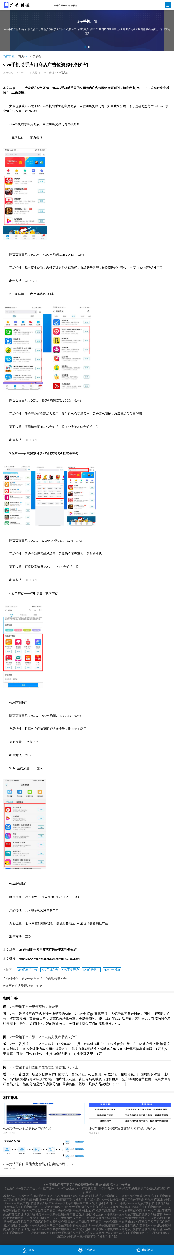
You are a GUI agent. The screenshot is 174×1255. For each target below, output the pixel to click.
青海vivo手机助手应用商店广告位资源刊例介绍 (97, 1221)
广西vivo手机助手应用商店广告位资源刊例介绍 (79, 1203)
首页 (21, 56)
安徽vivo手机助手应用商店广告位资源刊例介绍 (48, 1195)
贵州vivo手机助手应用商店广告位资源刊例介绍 (139, 1203)
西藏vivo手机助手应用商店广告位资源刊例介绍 (80, 1232)
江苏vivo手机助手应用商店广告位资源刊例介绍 (66, 1214)
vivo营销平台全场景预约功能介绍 (34, 1006)
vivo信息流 (34, 56)
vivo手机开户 (70, 969)
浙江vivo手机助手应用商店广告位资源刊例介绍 (87, 1236)
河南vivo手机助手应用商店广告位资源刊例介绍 (51, 1210)
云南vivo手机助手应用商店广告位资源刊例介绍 (141, 1232)
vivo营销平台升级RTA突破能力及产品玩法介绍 (44, 1037)
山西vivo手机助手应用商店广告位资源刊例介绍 (112, 1225)
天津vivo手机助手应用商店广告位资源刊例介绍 (126, 1229)
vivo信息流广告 (27, 969)
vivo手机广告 (49, 969)
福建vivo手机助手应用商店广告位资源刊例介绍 (63, 1199)
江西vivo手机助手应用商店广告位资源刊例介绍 (126, 1214)
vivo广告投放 (112, 969)
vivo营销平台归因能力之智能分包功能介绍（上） (45, 1067)
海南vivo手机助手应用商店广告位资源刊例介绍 (34, 1207)
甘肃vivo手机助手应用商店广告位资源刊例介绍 (123, 1199)
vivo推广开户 (46, 1188)
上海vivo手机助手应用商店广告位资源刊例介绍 (51, 1225)
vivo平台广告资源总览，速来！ (24, 986)
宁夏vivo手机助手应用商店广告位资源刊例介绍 (37, 1221)
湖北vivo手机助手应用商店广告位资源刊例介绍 (112, 1210)
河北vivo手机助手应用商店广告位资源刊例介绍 (94, 1207)
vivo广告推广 (91, 969)
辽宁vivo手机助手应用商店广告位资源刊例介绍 (80, 1218)
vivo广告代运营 (86, 1188)
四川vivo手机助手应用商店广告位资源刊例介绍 (66, 1229)
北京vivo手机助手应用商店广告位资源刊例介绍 (109, 1195)
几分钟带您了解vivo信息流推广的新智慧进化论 (35, 979)
